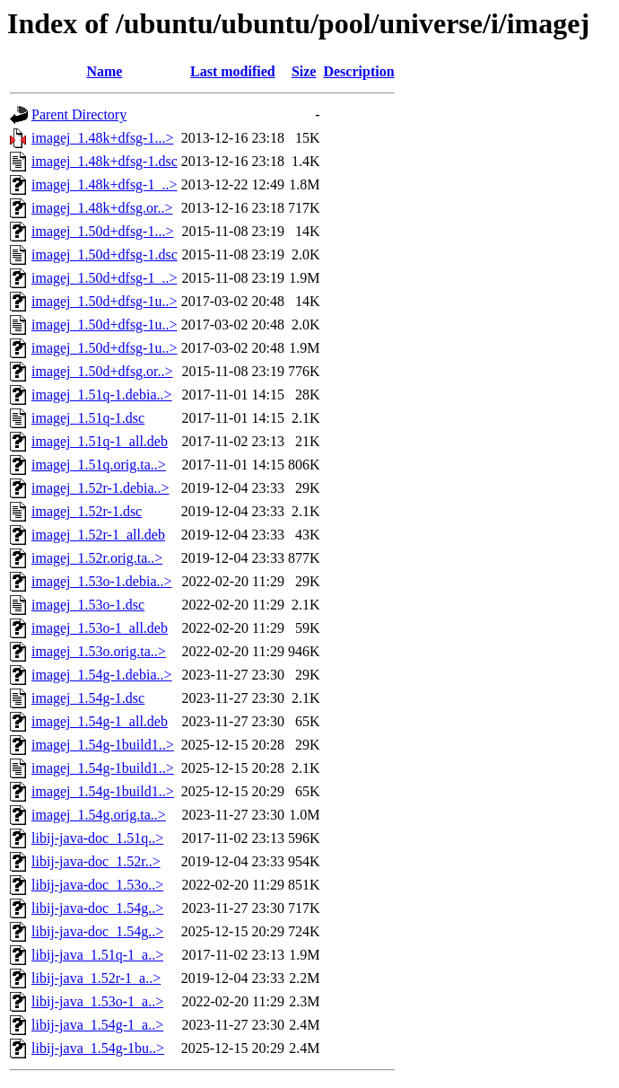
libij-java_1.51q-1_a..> (97, 954)
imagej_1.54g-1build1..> (102, 744)
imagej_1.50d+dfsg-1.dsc (104, 254)
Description (358, 71)
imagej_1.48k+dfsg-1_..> (104, 184)
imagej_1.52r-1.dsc (86, 511)
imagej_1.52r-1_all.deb (98, 534)
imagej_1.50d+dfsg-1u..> (104, 301)
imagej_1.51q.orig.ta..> (98, 464)
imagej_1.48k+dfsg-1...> (102, 137)
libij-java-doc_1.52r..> (96, 861)
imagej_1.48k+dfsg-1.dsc (104, 161)
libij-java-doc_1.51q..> (97, 838)
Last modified (232, 71)
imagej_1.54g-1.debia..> (101, 674)
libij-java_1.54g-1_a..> (97, 1024)
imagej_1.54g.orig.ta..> (98, 814)
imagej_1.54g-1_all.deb (99, 721)
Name (104, 71)
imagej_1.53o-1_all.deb (99, 628)
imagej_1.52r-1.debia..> (100, 488)
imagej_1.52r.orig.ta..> (96, 558)
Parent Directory (78, 114)
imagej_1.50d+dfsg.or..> (102, 371)
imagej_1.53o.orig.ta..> (98, 651)
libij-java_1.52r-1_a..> (96, 978)
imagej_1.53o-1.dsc (87, 604)
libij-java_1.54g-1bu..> (97, 1048)
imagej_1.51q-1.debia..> (101, 394)
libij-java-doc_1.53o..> (97, 884)
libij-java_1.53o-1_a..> (97, 1001)
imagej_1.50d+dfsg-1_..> (104, 277)
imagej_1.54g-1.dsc (87, 698)
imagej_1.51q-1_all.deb (99, 441)
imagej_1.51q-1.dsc (87, 418)
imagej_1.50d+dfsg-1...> (102, 231)
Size (304, 71)
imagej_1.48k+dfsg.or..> (102, 207)
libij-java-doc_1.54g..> (97, 908)
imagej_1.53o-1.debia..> (101, 581)
